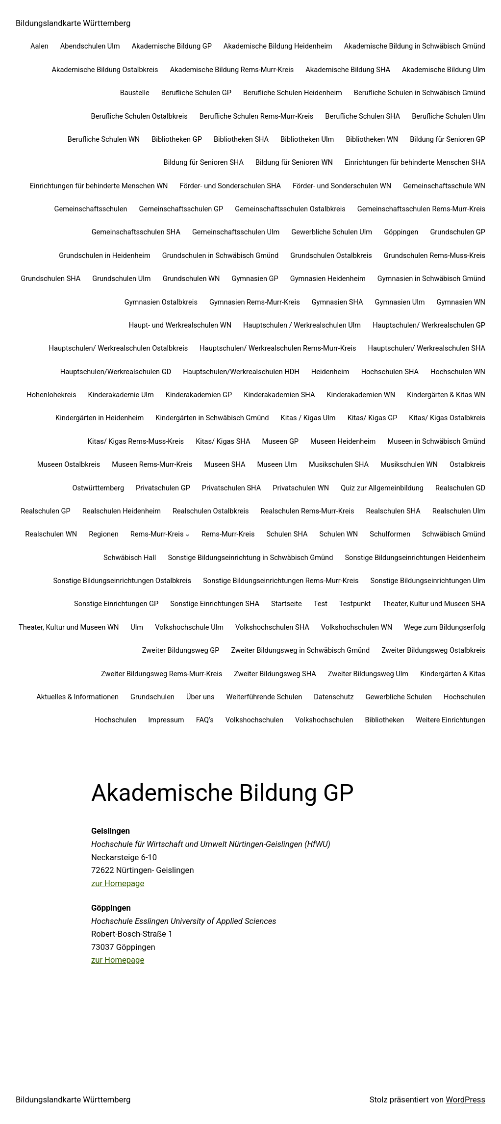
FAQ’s (205, 719)
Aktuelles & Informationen (77, 696)
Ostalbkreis (467, 464)
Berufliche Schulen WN (104, 139)
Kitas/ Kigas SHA (223, 441)
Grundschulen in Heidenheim (104, 255)
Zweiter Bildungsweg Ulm (368, 673)
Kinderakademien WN (360, 394)
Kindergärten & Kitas (452, 673)
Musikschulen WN (409, 464)
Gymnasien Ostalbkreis (161, 302)
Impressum (166, 719)
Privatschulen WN (301, 488)
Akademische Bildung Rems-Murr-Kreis (232, 69)
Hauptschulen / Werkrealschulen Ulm (302, 325)
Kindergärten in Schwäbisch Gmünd (212, 417)
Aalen (39, 46)
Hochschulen (464, 696)
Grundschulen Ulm (121, 278)
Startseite (286, 603)
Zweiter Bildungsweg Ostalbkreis (433, 650)
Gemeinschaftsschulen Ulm (235, 232)
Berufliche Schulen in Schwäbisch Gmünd (419, 92)
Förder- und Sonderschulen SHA (230, 185)
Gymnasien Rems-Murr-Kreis (254, 302)
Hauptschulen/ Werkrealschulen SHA (426, 348)
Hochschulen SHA (390, 371)
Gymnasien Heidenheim (328, 278)
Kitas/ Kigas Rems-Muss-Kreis (136, 441)
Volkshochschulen (254, 719)
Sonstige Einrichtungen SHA (214, 603)
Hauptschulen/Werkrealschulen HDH (241, 371)
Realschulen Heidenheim (121, 511)
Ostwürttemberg (98, 488)
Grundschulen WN (191, 278)
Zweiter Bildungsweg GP (181, 650)
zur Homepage (117, 883)
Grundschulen (152, 696)
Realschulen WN (51, 534)
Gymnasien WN (461, 302)
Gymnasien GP (254, 278)
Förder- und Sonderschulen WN (342, 185)
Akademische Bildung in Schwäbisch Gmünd (414, 46)
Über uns (200, 696)
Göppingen (401, 232)
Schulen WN (339, 534)
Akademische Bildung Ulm (443, 69)
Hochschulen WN (457, 371)
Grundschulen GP (457, 232)
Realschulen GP (46, 511)
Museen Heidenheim (343, 441)
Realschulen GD (460, 488)
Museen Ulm (277, 464)
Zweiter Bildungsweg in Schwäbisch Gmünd (300, 650)
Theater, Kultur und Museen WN (69, 627)
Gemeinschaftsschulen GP (181, 208)
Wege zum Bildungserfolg (444, 627)
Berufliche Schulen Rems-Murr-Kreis (257, 116)
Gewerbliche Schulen (399, 696)
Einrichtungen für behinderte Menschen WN (99, 185)
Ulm (136, 627)
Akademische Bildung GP (172, 46)
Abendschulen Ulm (90, 46)
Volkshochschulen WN (356, 627)
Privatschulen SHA (231, 488)
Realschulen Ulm (458, 511)
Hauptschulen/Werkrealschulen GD (116, 371)
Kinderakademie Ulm (121, 394)
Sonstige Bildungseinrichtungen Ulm (427, 580)
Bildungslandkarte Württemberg (73, 23)
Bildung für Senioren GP (447, 139)
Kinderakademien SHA (279, 394)
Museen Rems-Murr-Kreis (152, 464)
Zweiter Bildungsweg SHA (275, 673)
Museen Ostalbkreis (68, 464)
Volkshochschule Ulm (189, 627)
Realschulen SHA (393, 511)
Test (320, 603)
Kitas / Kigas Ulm (308, 417)
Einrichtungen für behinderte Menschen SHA (415, 162)
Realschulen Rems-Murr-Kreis (307, 511)
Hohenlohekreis (51, 394)
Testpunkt (355, 603)
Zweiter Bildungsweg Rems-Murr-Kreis (161, 673)
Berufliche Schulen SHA (362, 116)
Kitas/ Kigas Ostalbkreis (447, 417)
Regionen (104, 534)
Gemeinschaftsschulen (90, 208)
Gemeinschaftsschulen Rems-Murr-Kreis (421, 208)
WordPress (465, 1099)
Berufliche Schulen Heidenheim (292, 92)
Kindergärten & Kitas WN (446, 394)
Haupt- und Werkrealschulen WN (180, 325)
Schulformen (390, 534)
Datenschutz (333, 696)
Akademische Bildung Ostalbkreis (104, 69)
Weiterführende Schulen (264, 696)
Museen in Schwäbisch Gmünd (436, 441)
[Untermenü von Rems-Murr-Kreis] (187, 535)
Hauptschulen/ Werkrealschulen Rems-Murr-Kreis (278, 348)
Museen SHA (224, 464)
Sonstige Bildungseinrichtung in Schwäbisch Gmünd (250, 557)
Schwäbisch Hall (129, 557)
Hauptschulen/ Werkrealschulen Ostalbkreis (118, 348)
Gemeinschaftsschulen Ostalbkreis (290, 208)
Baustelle (135, 92)
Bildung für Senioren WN (294, 162)
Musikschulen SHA (339, 464)
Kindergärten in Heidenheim (99, 417)
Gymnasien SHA (337, 302)
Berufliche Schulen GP (196, 92)
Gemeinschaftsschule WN (444, 185)
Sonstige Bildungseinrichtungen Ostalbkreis (122, 580)
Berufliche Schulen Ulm (448, 116)
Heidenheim (330, 371)
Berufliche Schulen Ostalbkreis (139, 116)
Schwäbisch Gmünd (453, 534)
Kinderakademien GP (199, 394)
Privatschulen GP (163, 488)
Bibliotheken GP (176, 139)
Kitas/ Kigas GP (373, 417)
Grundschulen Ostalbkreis (331, 255)
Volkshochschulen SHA (272, 627)
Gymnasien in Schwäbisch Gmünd (431, 278)
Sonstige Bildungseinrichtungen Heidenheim (415, 557)
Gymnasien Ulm (400, 302)
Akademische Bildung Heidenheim (278, 46)
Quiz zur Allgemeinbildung (382, 488)
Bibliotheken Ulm (307, 139)
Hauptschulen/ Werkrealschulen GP (429, 325)
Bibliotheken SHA (241, 139)
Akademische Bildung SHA (347, 69)
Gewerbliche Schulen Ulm (331, 232)
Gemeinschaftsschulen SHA (136, 232)
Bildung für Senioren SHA (204, 162)
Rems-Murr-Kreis (157, 534)
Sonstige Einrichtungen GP (116, 603)
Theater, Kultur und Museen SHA (433, 603)
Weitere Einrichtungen (450, 719)
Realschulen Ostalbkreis (211, 511)
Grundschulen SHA (50, 278)
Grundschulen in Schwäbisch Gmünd (220, 255)
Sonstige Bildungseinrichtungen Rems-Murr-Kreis (280, 580)
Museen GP (280, 441)
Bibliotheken (384, 719)
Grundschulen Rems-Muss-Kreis (434, 255)
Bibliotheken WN (372, 139)
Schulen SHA (286, 534)
